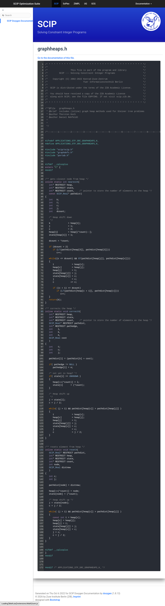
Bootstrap (55, 600)
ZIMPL (77, 4)
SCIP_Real (62, 194)
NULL (71, 364)
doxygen (107, 593)
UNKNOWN (73, 376)
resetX (73, 450)
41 (40, 182)
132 (40, 450)
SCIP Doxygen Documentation (21, 21)
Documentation (144, 4)
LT (59, 250)
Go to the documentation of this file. (56, 58)
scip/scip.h (65, 149)
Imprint (77, 596)
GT (79, 258)
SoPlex (66, 4)
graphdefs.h (65, 152)
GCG (93, 4)
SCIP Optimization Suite (26, 3)
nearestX (73, 182)
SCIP (56, 4)
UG (85, 4)
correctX (74, 311)
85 (40, 311)
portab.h (63, 155)
